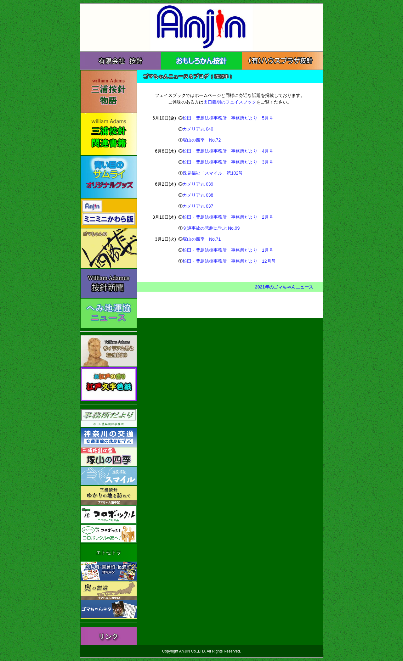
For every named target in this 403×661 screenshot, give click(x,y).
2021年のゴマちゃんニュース (284, 286)
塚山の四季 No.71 (202, 239)
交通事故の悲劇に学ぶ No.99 (211, 228)
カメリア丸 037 (198, 206)
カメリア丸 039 (198, 184)
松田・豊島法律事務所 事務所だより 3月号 (228, 162)
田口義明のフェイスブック (229, 101)
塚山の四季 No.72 (202, 140)
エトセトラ (108, 552)
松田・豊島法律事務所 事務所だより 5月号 (228, 117)
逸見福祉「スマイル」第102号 (213, 173)
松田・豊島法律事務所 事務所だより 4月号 (228, 151)
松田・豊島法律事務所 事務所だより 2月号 (228, 217)
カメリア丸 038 (198, 195)
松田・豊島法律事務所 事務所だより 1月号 (228, 250)
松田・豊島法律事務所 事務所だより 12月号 (229, 261)
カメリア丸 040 (198, 129)
